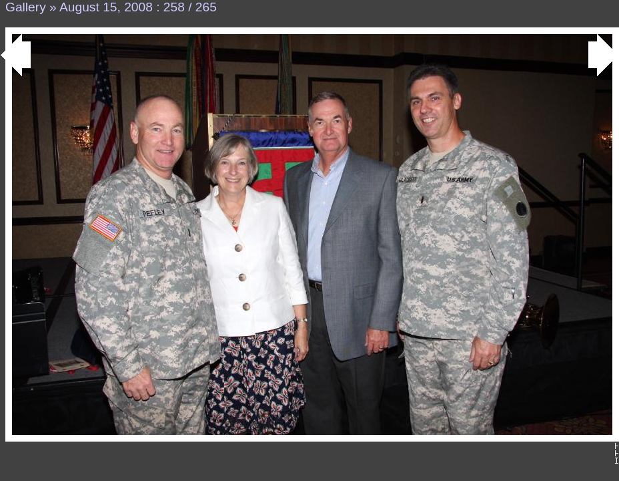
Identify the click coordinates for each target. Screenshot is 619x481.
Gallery (25, 7)
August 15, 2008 (106, 7)
